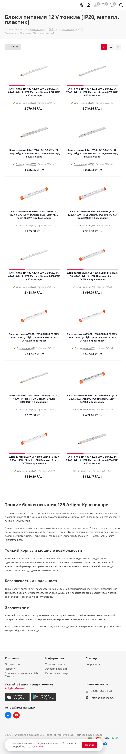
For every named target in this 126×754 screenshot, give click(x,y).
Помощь (91, 658)
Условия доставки (56, 668)
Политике (37, 746)
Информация (54, 658)
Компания (12, 658)
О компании (12, 664)
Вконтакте (8, 715)
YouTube (16, 715)
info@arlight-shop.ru (102, 697)
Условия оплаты (55, 664)
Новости (10, 668)
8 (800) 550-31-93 (101, 691)
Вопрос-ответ (94, 664)
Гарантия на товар (56, 673)
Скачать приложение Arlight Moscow (22, 675)
